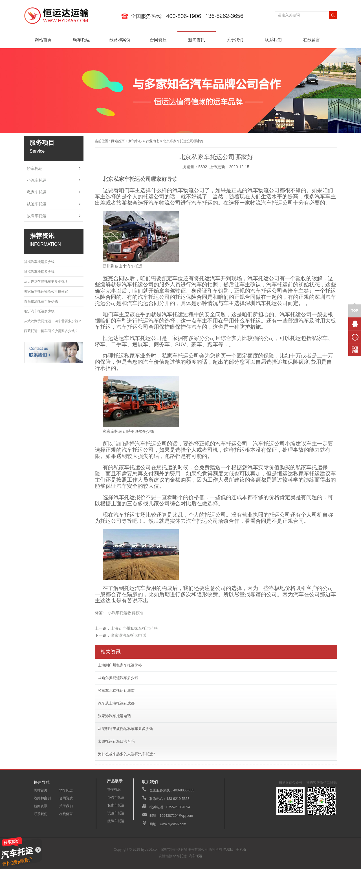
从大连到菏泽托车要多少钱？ (46, 282)
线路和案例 (120, 39)
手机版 (241, 850)
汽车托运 (195, 856)
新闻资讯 (196, 40)
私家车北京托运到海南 (116, 690)
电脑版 (228, 850)
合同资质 (158, 39)
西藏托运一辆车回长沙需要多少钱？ (51, 331)
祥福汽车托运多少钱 (39, 262)
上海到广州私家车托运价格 (134, 628)
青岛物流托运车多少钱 (41, 301)
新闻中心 (135, 141)
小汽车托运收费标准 (125, 613)
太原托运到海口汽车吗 (116, 741)
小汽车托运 (37, 180)
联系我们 (273, 39)
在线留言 (311, 39)
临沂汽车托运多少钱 (39, 311)
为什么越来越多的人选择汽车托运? (126, 754)
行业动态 (152, 141)
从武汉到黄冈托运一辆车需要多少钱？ (53, 321)
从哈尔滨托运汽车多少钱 (118, 678)
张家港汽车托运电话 (128, 635)
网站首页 (43, 39)
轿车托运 (81, 39)
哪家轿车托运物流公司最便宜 (46, 291)
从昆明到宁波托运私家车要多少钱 (125, 729)
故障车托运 (37, 216)
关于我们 (234, 39)
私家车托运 (37, 192)
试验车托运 (37, 204)
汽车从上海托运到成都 (116, 703)
